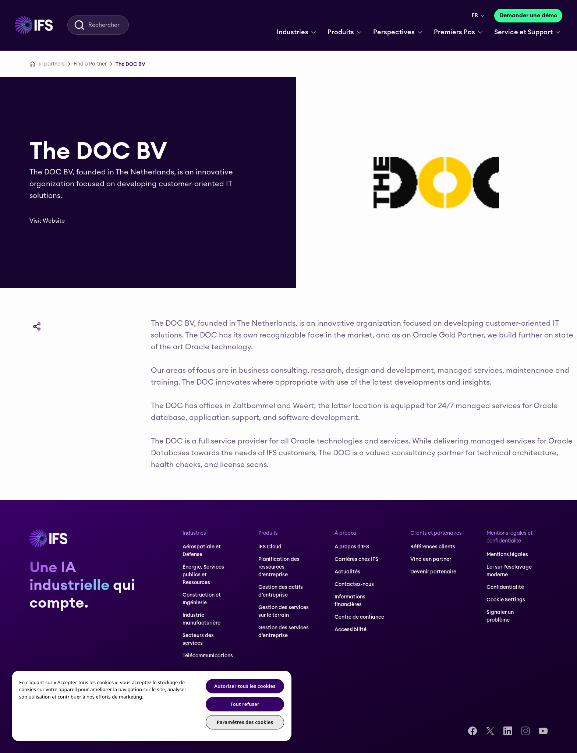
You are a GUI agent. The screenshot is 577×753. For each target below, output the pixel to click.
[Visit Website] (52, 220)
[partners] (54, 64)
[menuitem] (34, 25)
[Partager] (36, 326)
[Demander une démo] (528, 15)
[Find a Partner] (90, 64)
